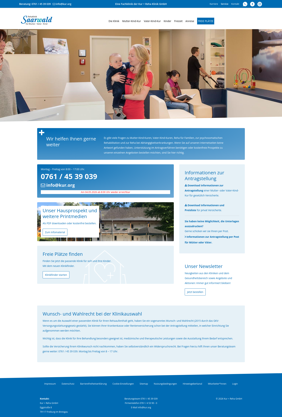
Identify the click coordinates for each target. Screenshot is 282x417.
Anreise (189, 21)
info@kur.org (63, 4)
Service (224, 3)
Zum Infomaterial (55, 232)
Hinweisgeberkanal (192, 383)
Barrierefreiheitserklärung (93, 383)
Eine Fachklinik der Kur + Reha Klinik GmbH (141, 4)
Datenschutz (68, 383)
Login (235, 383)
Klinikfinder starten (56, 275)
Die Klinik (114, 21)
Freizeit (178, 21)
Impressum (50, 383)
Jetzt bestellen (195, 292)
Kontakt (235, 3)
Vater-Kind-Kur (152, 21)
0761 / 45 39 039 (41, 4)
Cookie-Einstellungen (123, 383)
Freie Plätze (206, 21)
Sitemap (144, 383)
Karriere (214, 3)
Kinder (167, 21)
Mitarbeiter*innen (217, 383)
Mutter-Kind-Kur (131, 21)
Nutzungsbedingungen (165, 383)
